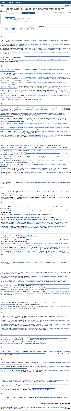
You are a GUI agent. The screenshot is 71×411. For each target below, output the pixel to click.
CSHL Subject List (10, 17)
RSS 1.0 (61, 12)
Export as (2, 13)
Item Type (41, 26)
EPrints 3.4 (26, 407)
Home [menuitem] (4, 2)
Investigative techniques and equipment (19, 18)
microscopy (15, 19)
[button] (28, 13)
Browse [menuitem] (18, 2)
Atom (54, 12)
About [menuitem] (11, 2)
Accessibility (24, 408)
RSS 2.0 (67, 12)
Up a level (3, 11)
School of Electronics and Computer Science (52, 407)
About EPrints (17, 408)
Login (2, 5)
